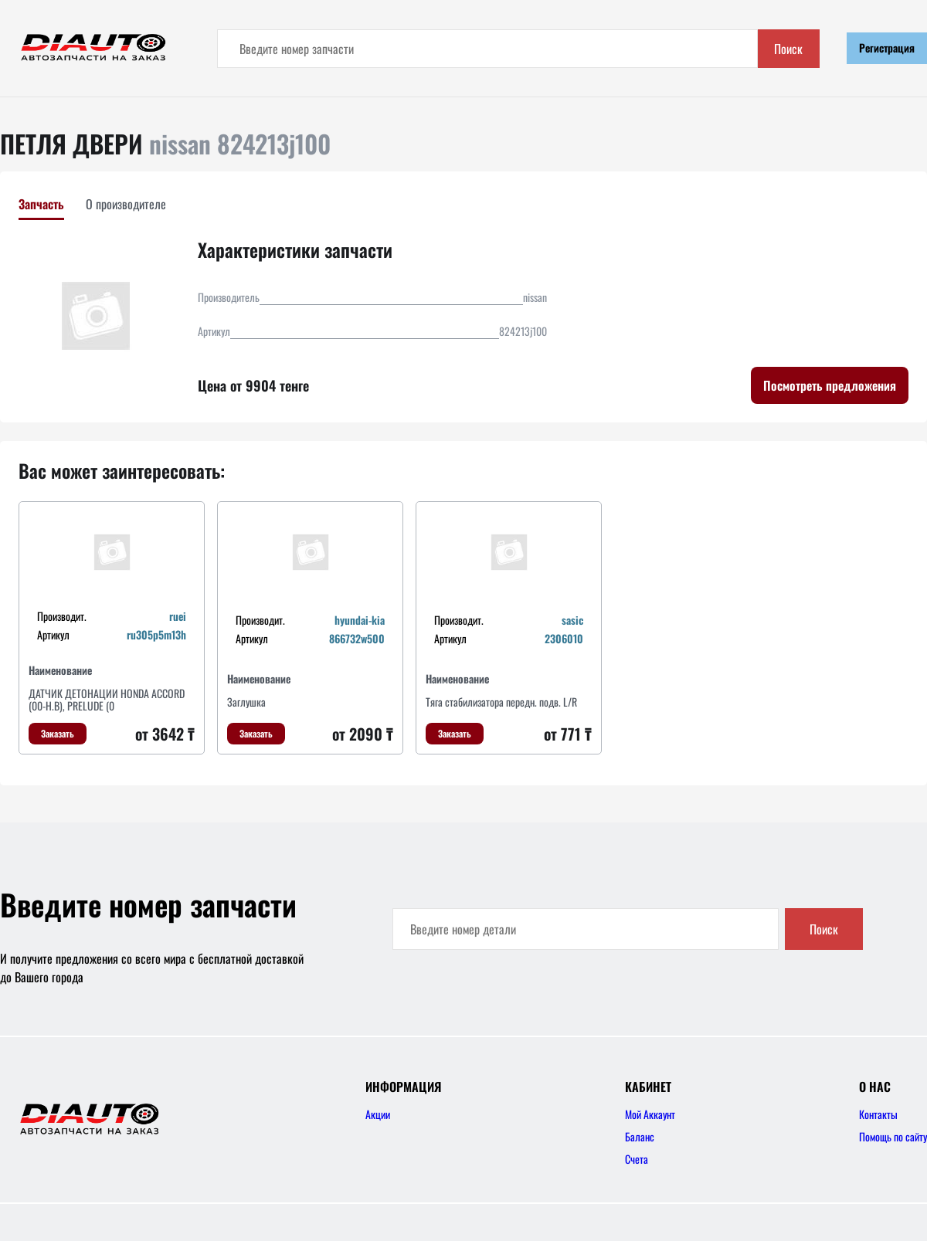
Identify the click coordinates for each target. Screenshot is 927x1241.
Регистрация (887, 47)
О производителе (126, 204)
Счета (636, 1159)
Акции (377, 1114)
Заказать (57, 733)
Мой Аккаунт (650, 1114)
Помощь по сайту (893, 1136)
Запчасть (41, 204)
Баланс (639, 1136)
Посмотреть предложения (829, 385)
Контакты (878, 1114)
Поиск (788, 48)
